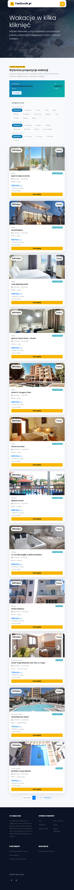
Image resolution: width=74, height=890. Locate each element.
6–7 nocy (39, 136)
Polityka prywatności (46, 851)
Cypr (56, 114)
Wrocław (27, 129)
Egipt (54, 110)
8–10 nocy (49, 136)
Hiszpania (28, 110)
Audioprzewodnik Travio (18, 851)
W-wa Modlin (47, 129)
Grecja (37, 110)
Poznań (36, 129)
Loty (40, 821)
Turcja (46, 110)
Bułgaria (48, 114)
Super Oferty (43, 829)
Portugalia (26, 114)
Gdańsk (47, 125)
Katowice (16, 129)
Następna (47, 798)
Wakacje (42, 825)
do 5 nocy (28, 136)
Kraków (38, 125)
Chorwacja (37, 114)
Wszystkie (17, 110)
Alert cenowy (58, 821)
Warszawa (28, 125)
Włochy (16, 114)
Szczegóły (17, 93)
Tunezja (16, 118)
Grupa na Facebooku (17, 859)
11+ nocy (16, 140)
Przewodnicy (14, 855)
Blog (55, 825)
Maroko (25, 118)
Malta (34, 118)
